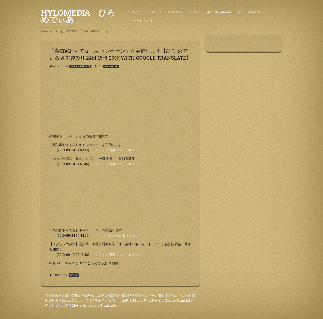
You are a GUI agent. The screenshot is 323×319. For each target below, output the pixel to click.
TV (239, 11)
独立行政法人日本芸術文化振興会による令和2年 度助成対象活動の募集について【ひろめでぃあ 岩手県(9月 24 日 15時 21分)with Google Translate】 (82, 300)
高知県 (74, 275)
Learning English (219, 11)
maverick (111, 66)
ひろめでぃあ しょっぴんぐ (184, 11)
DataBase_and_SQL (140, 20)
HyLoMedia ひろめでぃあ (78, 16)
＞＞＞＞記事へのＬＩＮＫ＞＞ (119, 150)
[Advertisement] (120, 104)
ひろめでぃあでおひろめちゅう (144, 11)
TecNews (254, 11)
